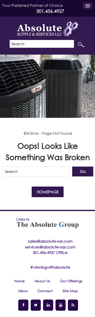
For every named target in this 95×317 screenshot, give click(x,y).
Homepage (48, 191)
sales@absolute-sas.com (50, 241)
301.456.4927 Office (50, 252)
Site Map (70, 290)
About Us (42, 281)
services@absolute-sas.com (50, 247)
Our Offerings (71, 281)
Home (19, 281)
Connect (45, 290)
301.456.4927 (50, 11)
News (22, 290)
